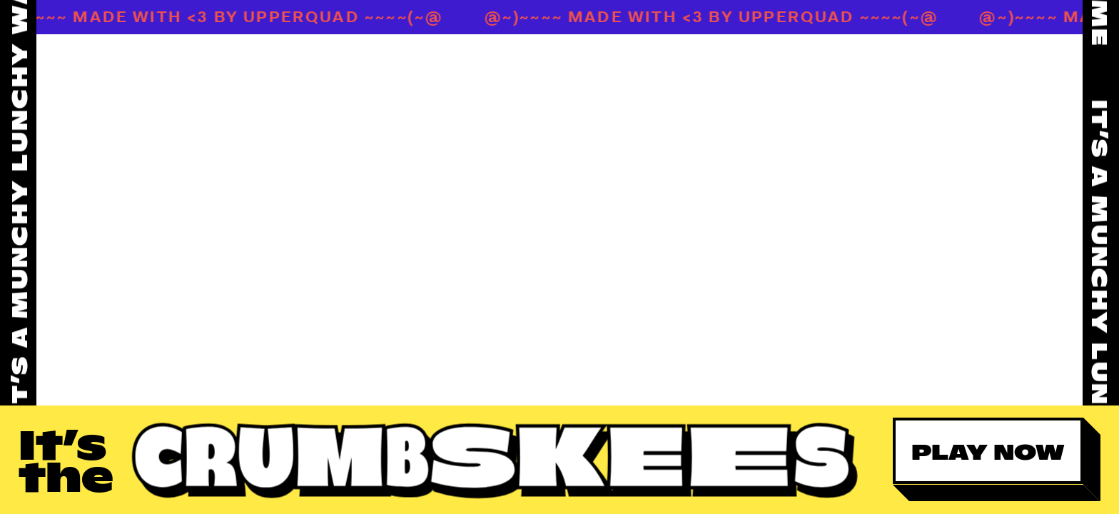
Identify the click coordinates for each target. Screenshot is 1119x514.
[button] (996, 459)
